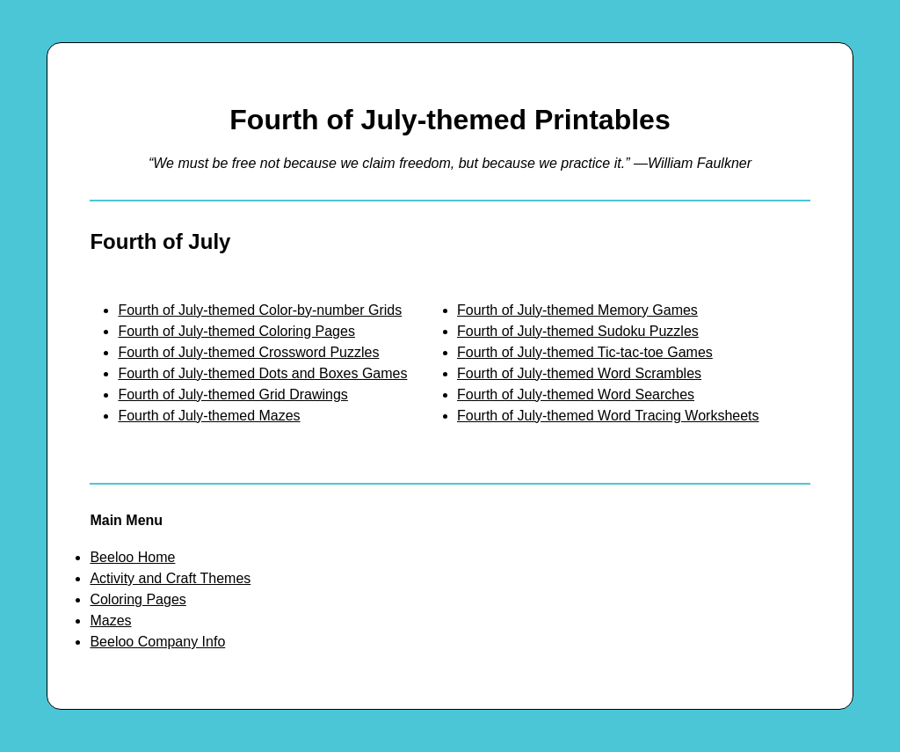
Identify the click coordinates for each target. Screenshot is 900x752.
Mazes (110, 620)
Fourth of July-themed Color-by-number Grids (260, 310)
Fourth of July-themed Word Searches (575, 394)
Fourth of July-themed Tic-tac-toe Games (585, 352)
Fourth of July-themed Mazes (209, 415)
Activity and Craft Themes (170, 578)
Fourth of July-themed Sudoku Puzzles (578, 331)
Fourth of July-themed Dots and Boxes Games (262, 373)
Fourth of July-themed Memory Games (577, 310)
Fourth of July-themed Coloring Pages (236, 331)
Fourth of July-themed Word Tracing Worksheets (608, 415)
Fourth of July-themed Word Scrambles (579, 373)
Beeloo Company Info (157, 641)
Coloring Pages (137, 599)
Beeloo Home (132, 557)
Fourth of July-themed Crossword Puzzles (248, 352)
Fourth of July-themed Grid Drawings (232, 394)
